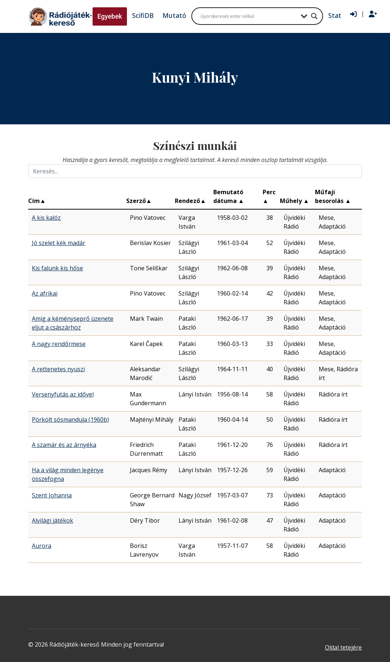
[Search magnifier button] (314, 16)
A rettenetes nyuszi (58, 369)
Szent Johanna (52, 495)
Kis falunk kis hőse (57, 268)
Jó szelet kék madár (58, 243)
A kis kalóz (46, 218)
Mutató (174, 15)
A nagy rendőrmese (59, 344)
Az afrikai (44, 293)
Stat (334, 15)
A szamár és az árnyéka (64, 445)
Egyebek (109, 16)
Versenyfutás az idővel (63, 394)
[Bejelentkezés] (353, 14)
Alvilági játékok (52, 520)
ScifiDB (143, 15)
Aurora (41, 546)
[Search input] (248, 16)
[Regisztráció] (373, 14)
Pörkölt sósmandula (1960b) (70, 419)
